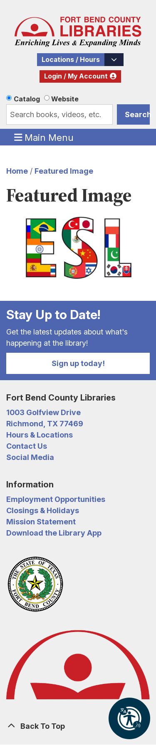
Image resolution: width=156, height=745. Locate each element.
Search (137, 114)
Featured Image (64, 171)
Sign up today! (78, 363)
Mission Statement (41, 521)
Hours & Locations (39, 434)
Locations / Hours (71, 60)
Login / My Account (76, 76)
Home (17, 171)
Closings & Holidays (42, 510)
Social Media (30, 457)
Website (65, 99)
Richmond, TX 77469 (44, 423)
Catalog (27, 99)
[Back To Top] (78, 726)
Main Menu (44, 137)
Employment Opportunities (55, 499)
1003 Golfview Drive (43, 412)
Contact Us (26, 446)
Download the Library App (54, 533)
